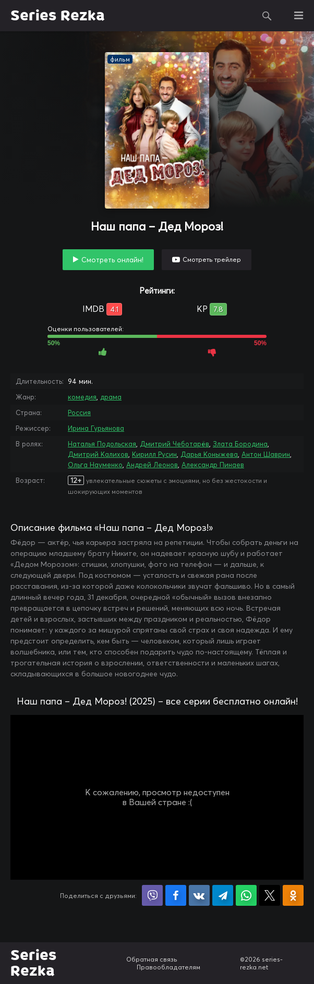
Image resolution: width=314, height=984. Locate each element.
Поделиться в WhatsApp (246, 895)
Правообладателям (168, 967)
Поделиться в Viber (152, 895)
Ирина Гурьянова (96, 428)
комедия (82, 397)
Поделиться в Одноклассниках (293, 895)
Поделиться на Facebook (175, 895)
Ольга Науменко (95, 464)
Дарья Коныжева (209, 454)
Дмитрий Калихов (98, 454)
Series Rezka (57, 15)
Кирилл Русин (154, 454)
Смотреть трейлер (212, 259)
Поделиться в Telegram (222, 895)
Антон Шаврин (265, 454)
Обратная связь (151, 959)
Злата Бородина (240, 444)
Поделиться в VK (199, 895)
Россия (79, 412)
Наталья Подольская (102, 444)
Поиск (267, 15)
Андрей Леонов (152, 464)
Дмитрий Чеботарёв (174, 444)
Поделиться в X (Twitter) (269, 895)
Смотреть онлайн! (112, 260)
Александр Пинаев (213, 464)
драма (111, 397)
